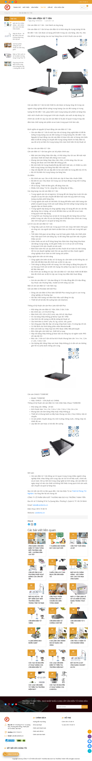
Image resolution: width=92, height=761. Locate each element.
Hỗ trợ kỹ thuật (37, 725)
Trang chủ (17, 7)
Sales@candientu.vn (40, 505)
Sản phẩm (35, 7)
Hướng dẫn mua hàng (39, 721)
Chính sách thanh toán (39, 728)
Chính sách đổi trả (38, 731)
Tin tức (43, 7)
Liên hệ (50, 7)
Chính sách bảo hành (39, 734)
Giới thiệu (26, 7)
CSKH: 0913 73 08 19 (68, 721)
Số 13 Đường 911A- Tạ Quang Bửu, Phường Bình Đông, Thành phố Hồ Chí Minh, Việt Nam (19, 726)
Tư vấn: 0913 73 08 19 (68, 725)
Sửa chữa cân (59, 7)
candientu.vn (40, 513)
